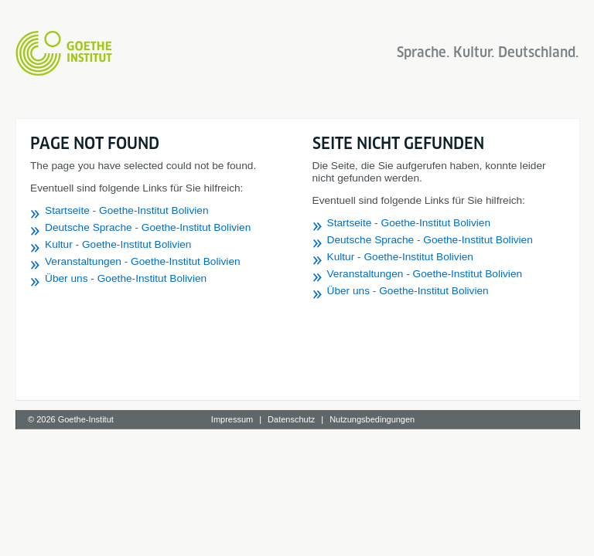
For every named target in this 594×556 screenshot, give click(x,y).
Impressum (232, 419)
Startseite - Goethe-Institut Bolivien (127, 210)
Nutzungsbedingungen (372, 419)
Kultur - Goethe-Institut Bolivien (118, 244)
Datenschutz (291, 419)
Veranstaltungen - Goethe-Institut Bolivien (143, 261)
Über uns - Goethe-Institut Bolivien (126, 278)
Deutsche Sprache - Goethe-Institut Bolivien (148, 227)
